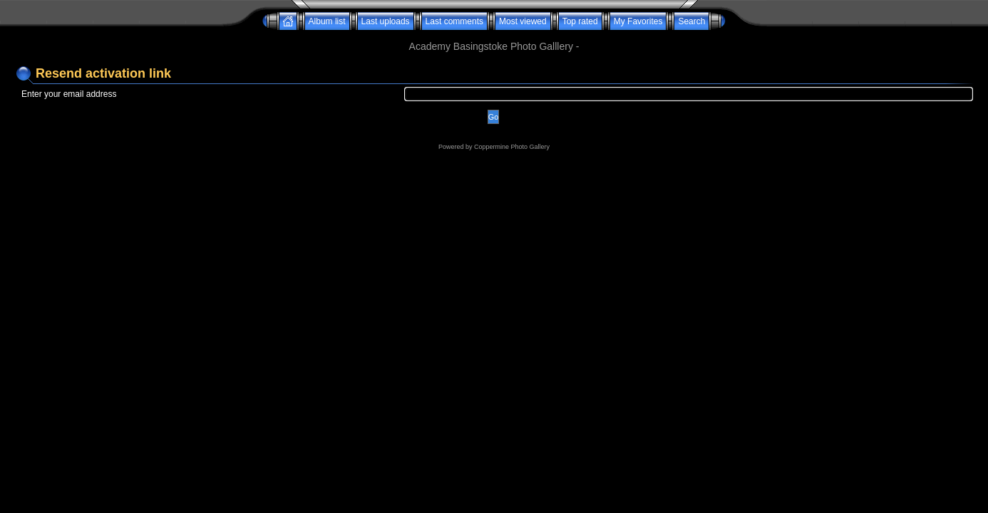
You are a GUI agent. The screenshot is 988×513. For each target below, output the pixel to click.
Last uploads (385, 21)
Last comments (454, 21)
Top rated (580, 21)
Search (691, 21)
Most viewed (523, 21)
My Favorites (638, 21)
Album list (327, 21)
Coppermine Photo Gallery (512, 146)
